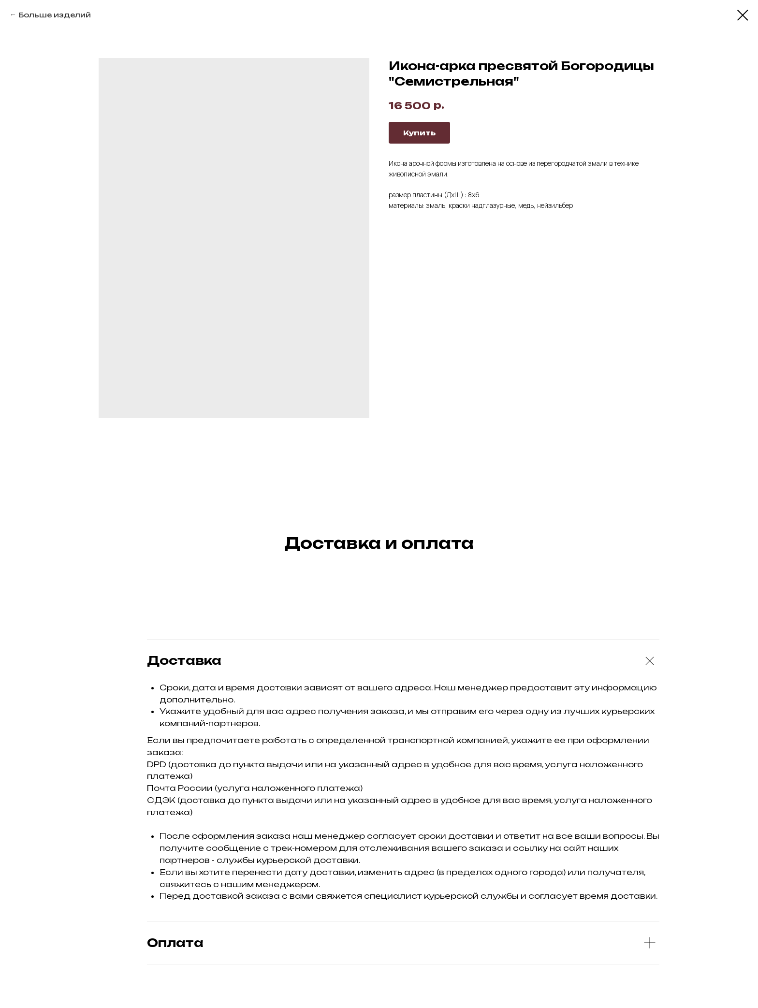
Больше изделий (54, 15)
